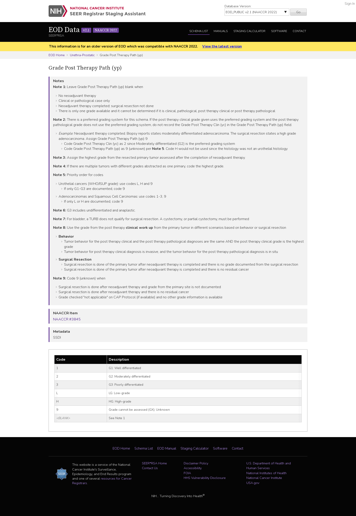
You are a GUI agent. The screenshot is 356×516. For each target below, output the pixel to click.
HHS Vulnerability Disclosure (205, 478)
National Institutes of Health (266, 473)
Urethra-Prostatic (82, 55)
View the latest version (222, 46)
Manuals (221, 31)
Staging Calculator (249, 31)
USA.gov (252, 483)
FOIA (187, 473)
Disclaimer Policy (196, 463)
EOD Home (57, 55)
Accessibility (193, 468)
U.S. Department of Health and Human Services (268, 466)
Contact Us (150, 468)
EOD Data (84, 30)
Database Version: (238, 6)
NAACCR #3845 (67, 319)
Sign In (350, 3)
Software (279, 31)
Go (298, 12)
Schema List (198, 31)
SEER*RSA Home (154, 463)
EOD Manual (166, 448)
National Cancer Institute (264, 478)
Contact (299, 31)
